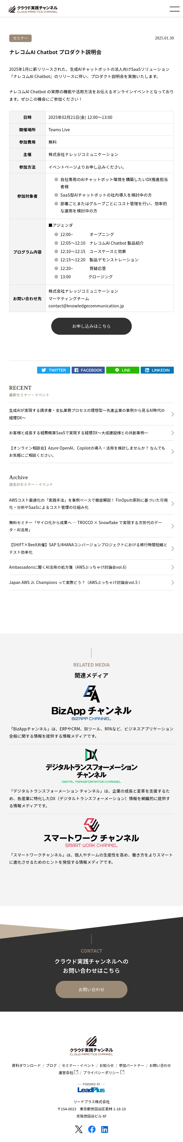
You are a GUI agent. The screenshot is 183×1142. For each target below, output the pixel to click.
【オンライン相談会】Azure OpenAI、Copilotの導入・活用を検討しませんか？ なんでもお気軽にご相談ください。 (87, 451)
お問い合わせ (91, 989)
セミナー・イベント (78, 1065)
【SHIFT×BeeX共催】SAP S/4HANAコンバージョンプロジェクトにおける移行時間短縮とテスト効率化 (88, 548)
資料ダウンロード (26, 1065)
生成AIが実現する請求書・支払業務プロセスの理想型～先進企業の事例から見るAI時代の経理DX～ (87, 414)
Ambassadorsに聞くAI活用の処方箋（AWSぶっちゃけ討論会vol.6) (68, 567)
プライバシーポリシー (103, 1072)
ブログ (51, 1065)
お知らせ (107, 1065)
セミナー (20, 38)
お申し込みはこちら (91, 326)
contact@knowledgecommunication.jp (86, 306)
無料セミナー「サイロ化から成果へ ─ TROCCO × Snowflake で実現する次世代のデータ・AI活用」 (85, 526)
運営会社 (68, 1072)
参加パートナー (131, 1065)
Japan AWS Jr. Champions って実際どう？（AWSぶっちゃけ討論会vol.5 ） (75, 582)
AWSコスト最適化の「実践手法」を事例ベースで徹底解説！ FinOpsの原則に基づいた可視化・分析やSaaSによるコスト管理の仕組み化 (88, 503)
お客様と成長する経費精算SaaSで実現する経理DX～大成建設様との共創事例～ (78, 432)
